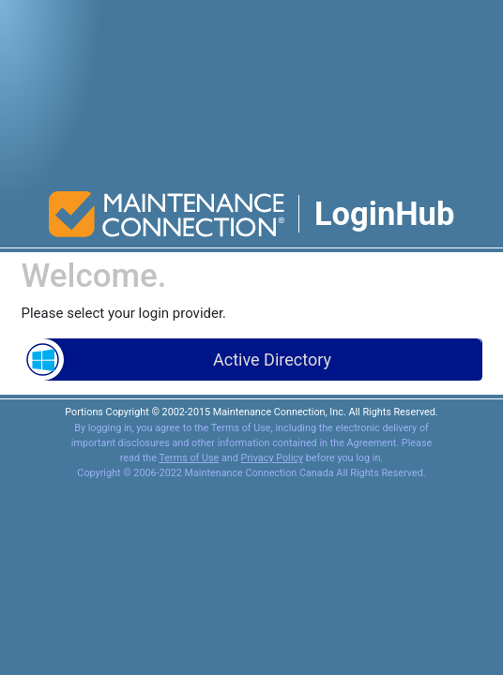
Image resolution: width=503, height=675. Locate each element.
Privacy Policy (272, 458)
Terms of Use (189, 458)
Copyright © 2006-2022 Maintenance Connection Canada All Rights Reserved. (251, 473)
